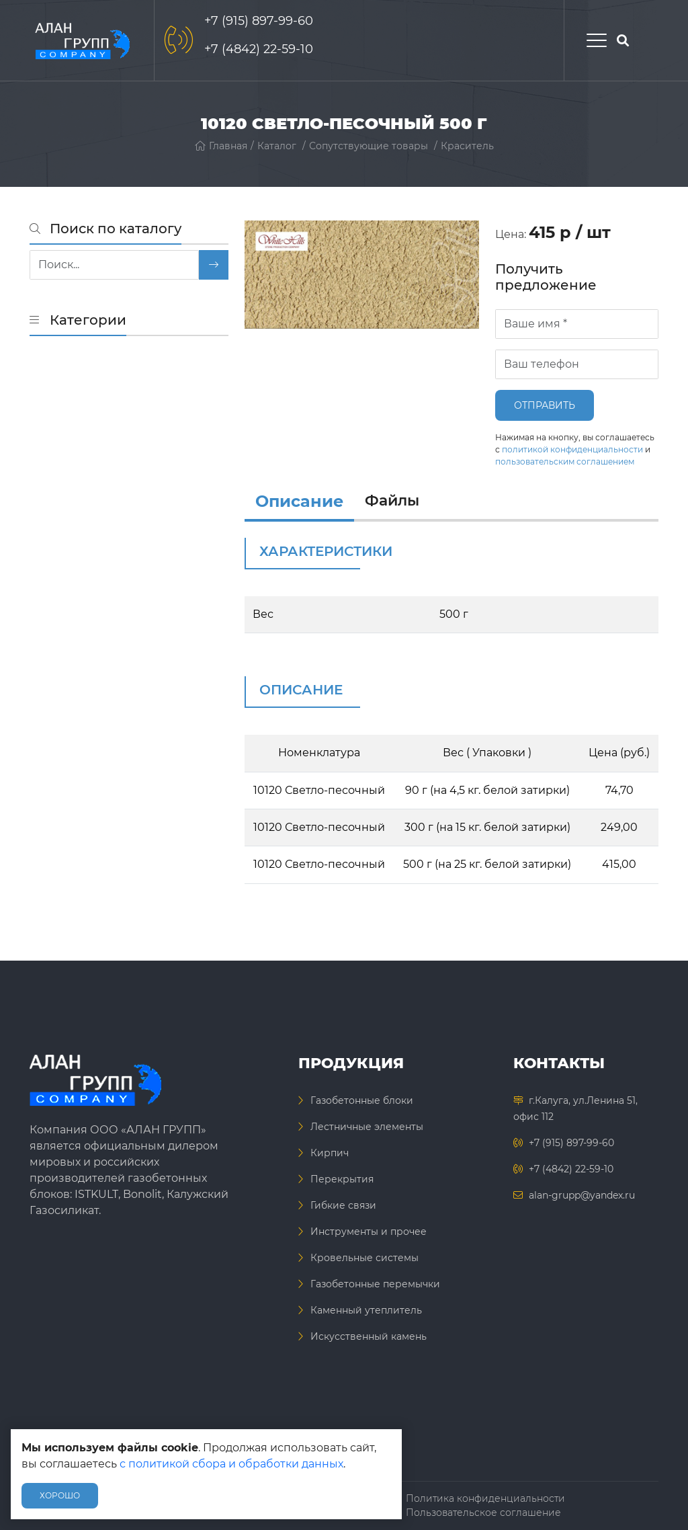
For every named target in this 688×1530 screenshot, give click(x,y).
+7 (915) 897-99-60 (258, 20)
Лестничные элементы (366, 1127)
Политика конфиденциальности (485, 1498)
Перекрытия (342, 1179)
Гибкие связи (343, 1205)
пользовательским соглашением (564, 461)
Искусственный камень (368, 1336)
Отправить (544, 405)
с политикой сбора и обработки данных (231, 1463)
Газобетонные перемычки (375, 1284)
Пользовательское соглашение (483, 1512)
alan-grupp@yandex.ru (582, 1195)
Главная (221, 146)
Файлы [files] (392, 500)
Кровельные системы (364, 1258)
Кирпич (329, 1153)
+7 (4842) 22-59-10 (258, 49)
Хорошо (60, 1495)
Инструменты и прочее (368, 1231)
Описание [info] (299, 501)
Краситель (467, 146)
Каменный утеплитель (366, 1310)
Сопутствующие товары (368, 146)
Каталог (276, 146)
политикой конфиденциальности (572, 449)
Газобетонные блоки (361, 1100)
